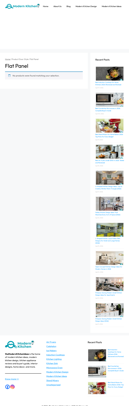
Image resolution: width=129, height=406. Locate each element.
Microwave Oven (54, 367)
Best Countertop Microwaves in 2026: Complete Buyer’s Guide (116, 368)
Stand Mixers (52, 380)
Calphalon (51, 346)
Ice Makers (51, 350)
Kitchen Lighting (54, 359)
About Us (57, 6)
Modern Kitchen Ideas (111, 6)
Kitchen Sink (52, 363)
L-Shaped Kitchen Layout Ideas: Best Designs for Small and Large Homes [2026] (107, 240)
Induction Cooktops (55, 354)
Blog (69, 6)
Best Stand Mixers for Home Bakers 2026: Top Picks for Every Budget (116, 384)
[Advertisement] (64, 31)
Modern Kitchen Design (86, 6)
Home (45, 6)
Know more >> (12, 379)
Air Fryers (51, 342)
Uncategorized (53, 384)
